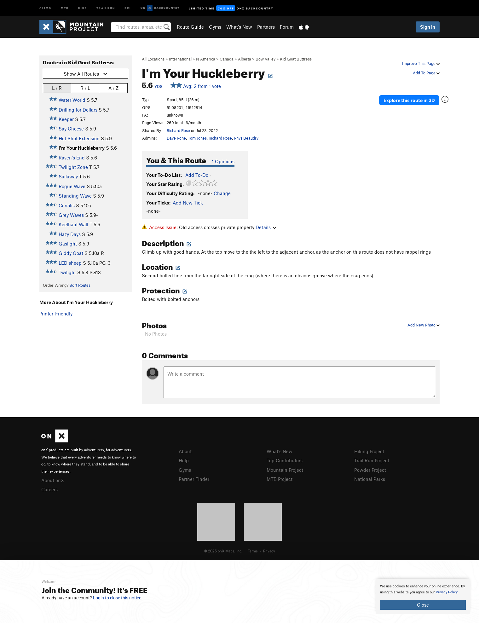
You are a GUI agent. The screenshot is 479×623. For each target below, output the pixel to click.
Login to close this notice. (117, 597)
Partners (266, 27)
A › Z (113, 88)
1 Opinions (223, 161)
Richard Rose (178, 130)
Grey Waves (71, 215)
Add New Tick (188, 202)
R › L (85, 88)
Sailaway (68, 176)
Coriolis (67, 205)
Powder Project (370, 470)
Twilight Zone (73, 167)
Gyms (215, 27)
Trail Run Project (371, 460)
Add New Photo (423, 324)
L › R (57, 88)
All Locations (153, 58)
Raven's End (72, 157)
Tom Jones (197, 138)
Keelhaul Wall (73, 224)
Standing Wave (75, 196)
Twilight (67, 272)
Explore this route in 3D (409, 100)
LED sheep (70, 263)
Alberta (244, 58)
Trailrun (105, 8)
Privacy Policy (447, 592)
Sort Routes (79, 285)
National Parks (369, 479)
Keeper (66, 119)
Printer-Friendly (55, 313)
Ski (127, 8)
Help (184, 460)
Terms (253, 551)
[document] (423, 596)
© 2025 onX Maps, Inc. (223, 551)
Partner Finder (194, 479)
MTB (65, 8)
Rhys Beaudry (246, 138)
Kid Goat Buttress (296, 58)
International (180, 58)
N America (205, 58)
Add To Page (426, 72)
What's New (239, 27)
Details (266, 227)
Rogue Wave (72, 186)
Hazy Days (70, 234)
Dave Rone (176, 138)
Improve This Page (421, 63)
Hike (82, 8)
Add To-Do (196, 175)
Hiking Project (369, 451)
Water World (72, 100)
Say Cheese (71, 128)
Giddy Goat (71, 253)
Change (222, 193)
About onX (52, 480)
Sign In (427, 27)
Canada (227, 58)
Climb (45, 8)
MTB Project (279, 479)
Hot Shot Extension (79, 138)
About (185, 451)
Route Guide (190, 27)
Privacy (269, 551)
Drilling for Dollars (78, 109)
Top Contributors (285, 460)
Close (423, 605)
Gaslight (68, 243)
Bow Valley (265, 58)
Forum (287, 27)
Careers (49, 489)
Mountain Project (285, 470)
